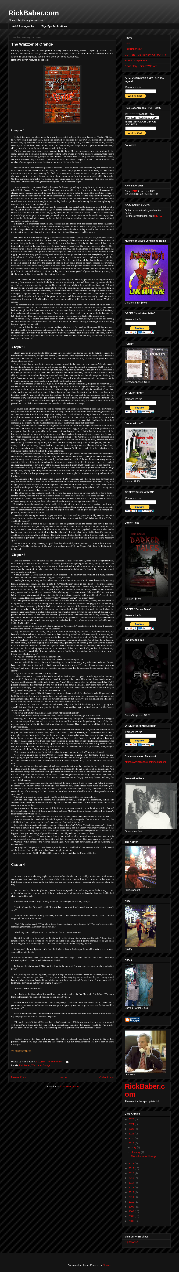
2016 (132, 1173)
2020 (132, 1138)
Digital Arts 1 (132, 1242)
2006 (132, 1221)
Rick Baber (24, 1065)
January (136, 1152)
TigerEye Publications (54, 26)
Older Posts (106, 1077)
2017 (132, 1168)
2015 (132, 1177)
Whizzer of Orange (40, 1065)
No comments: (55, 1061)
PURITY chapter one (136, 60)
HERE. (158, 215)
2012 (132, 1192)
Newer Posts (19, 1077)
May (134, 1147)
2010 (132, 1201)
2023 (132, 1128)
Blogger (106, 1265)
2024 (132, 1124)
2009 (132, 1206)
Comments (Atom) (69, 1086)
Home (63, 1077)
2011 (132, 1197)
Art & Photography (23, 26)
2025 (132, 1119)
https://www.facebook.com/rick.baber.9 (146, 762)
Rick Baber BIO (133, 48)
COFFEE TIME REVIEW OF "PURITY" (146, 54)
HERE (134, 191)
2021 (132, 1133)
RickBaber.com (33, 13)
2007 (132, 1216)
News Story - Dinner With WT (141, 66)
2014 (132, 1182)
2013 (132, 1187)
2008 (132, 1211)
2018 (132, 1163)
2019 (132, 1143)
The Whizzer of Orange (32, 44)
